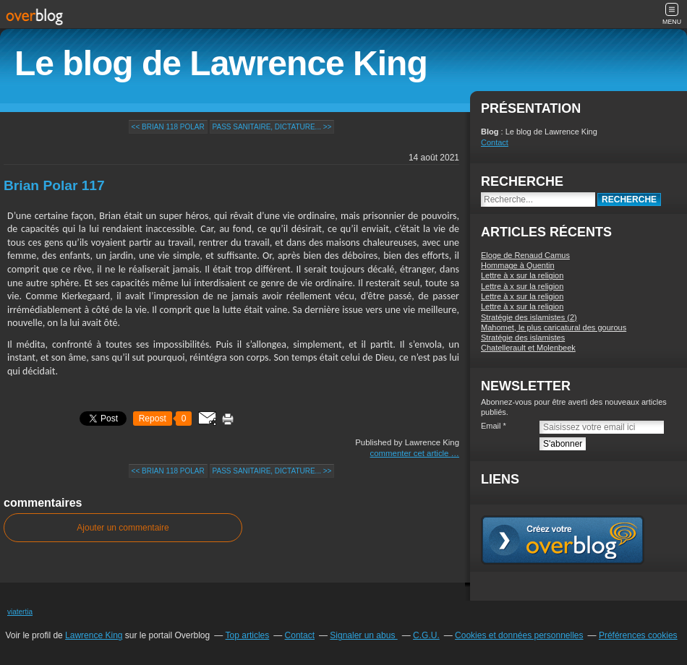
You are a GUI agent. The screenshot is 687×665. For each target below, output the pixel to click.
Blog (489, 131)
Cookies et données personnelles (519, 635)
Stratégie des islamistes (523, 337)
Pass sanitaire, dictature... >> (272, 127)
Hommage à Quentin (518, 265)
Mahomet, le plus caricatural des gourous (553, 327)
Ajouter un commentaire (122, 528)
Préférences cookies (638, 635)
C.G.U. (426, 635)
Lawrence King (93, 635)
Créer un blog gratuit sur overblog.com (562, 540)
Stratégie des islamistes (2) (529, 317)
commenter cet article (410, 453)
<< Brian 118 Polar (168, 127)
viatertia (20, 612)
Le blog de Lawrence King (220, 63)
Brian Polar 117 (54, 185)
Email (491, 425)
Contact (494, 142)
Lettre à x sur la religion (522, 275)
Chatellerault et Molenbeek (528, 347)
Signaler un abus (363, 635)
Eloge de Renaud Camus (525, 255)
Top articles (248, 635)
